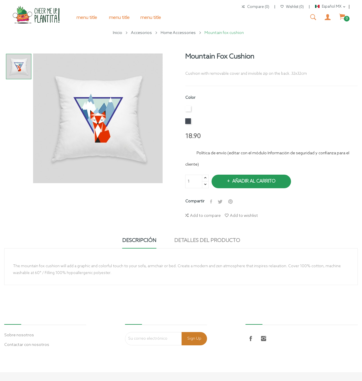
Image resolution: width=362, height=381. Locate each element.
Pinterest (230, 201)
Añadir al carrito (253, 181)
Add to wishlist (241, 215)
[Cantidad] (193, 181)
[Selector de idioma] (330, 7)
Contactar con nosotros (26, 345)
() (292, 7)
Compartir (211, 201)
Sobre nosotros (19, 335)
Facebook (250, 338)
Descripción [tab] (139, 240)
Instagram (263, 338)
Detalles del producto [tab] (207, 240)
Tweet (220, 201)
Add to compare (203, 216)
